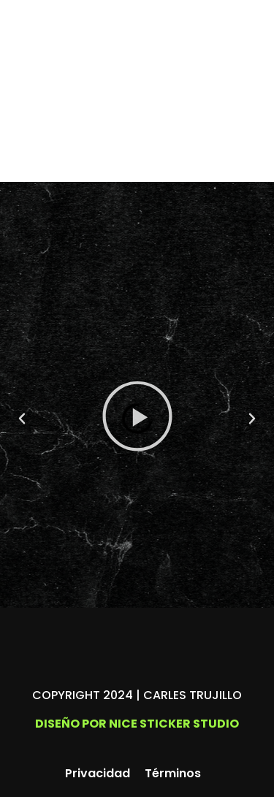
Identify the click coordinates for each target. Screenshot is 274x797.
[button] (22, 418)
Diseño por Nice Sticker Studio (137, 723)
